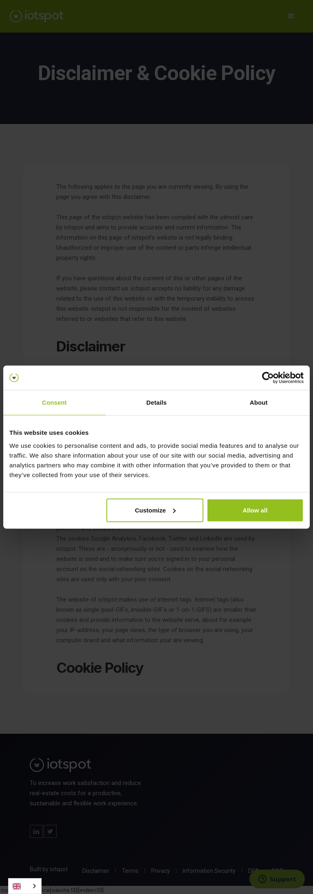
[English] (25, 886)
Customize (155, 509)
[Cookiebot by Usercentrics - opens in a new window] (268, 378)
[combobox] (25, 886)
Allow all (254, 509)
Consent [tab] (54, 402)
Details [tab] (156, 402)
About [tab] (259, 402)
